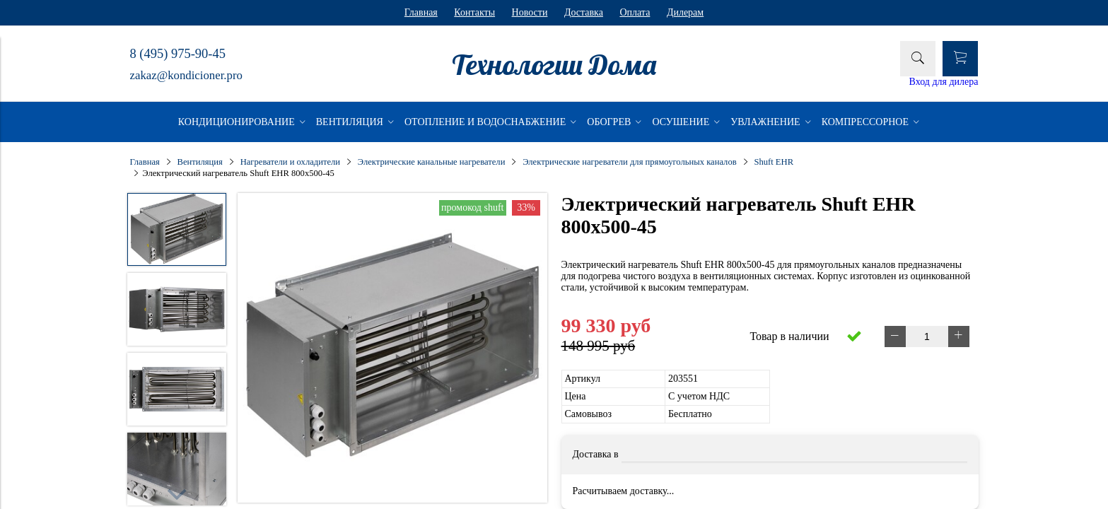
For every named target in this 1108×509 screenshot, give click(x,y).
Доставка (583, 12)
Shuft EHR (773, 162)
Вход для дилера (944, 81)
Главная (421, 12)
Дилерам (685, 12)
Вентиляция (200, 162)
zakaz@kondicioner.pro (186, 75)
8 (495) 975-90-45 (178, 54)
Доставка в (596, 454)
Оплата (634, 12)
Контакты (474, 12)
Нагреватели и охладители (290, 162)
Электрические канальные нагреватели (432, 162)
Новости (530, 12)
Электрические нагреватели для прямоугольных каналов (629, 162)
